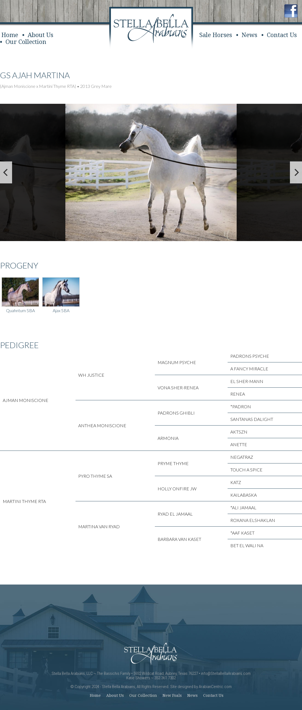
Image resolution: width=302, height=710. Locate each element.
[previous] (6, 172)
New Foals (172, 695)
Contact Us (282, 35)
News (249, 35)
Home (9, 35)
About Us (40, 35)
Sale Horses (215, 35)
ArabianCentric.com (215, 686)
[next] (296, 172)
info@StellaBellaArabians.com (226, 673)
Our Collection (25, 41)
